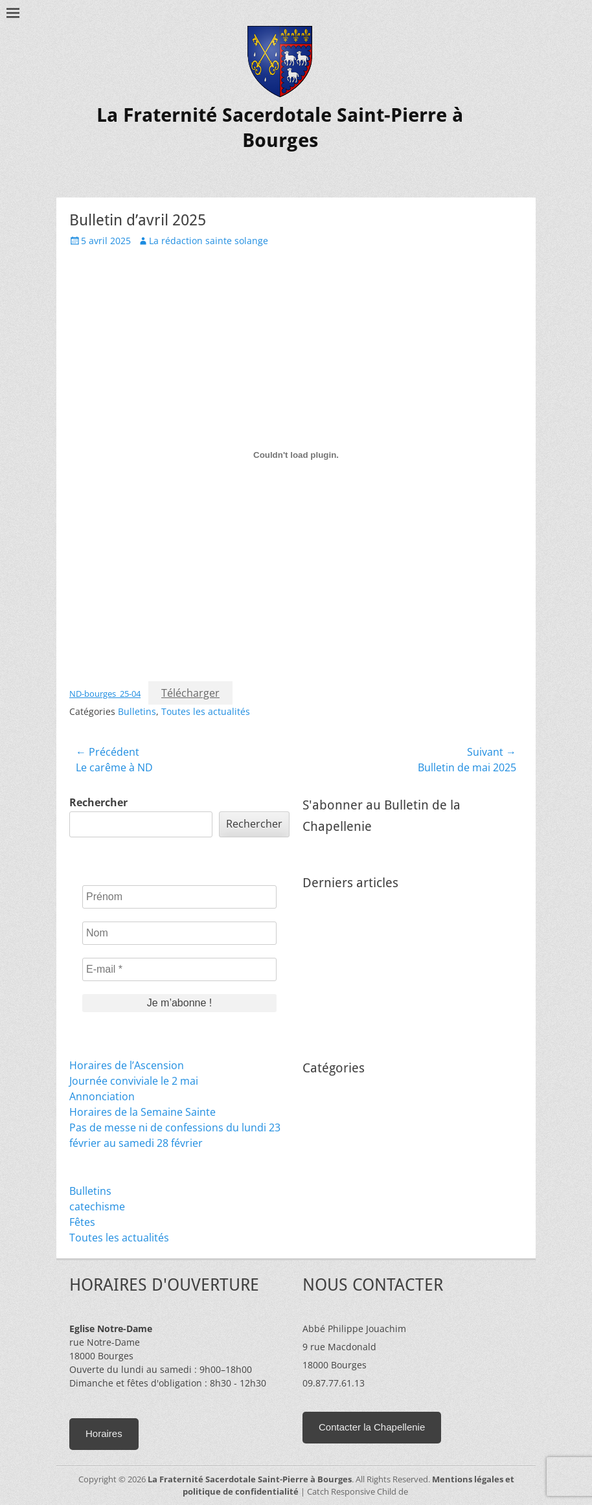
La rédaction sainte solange (208, 240)
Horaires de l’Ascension (126, 1065)
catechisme (97, 1206)
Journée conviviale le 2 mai (133, 1081)
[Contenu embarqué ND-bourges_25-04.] (296, 454)
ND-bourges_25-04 (105, 693)
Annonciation (102, 1096)
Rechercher (98, 802)
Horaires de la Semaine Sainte (142, 1112)
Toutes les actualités (205, 711)
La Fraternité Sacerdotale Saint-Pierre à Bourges (250, 1479)
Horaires (103, 1433)
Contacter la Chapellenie (372, 1426)
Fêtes (82, 1222)
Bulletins (137, 711)
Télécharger (190, 693)
